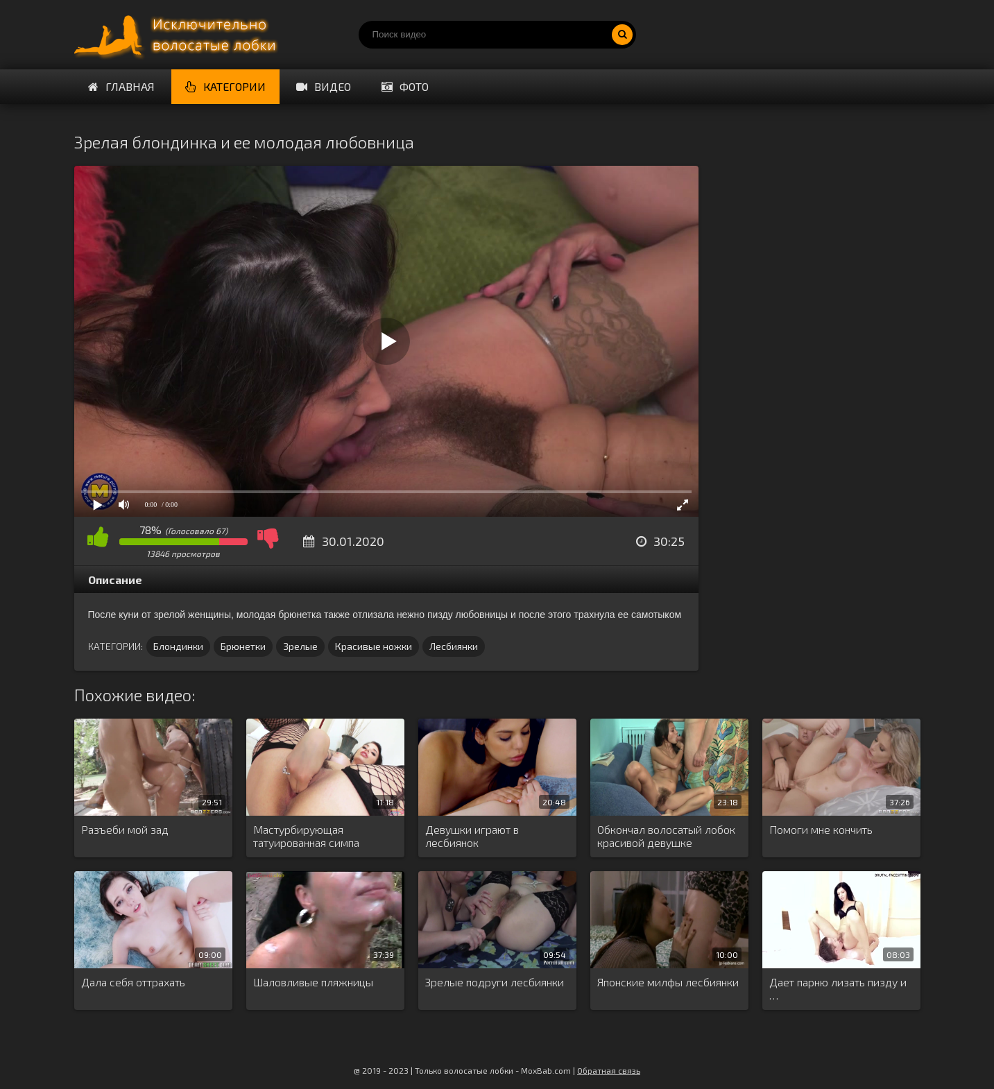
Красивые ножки (373, 646)
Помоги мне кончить (821, 829)
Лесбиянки (453, 646)
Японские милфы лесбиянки (668, 981)
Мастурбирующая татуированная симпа (306, 836)
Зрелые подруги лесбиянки (494, 981)
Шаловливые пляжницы (313, 981)
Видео (323, 86)
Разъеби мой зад (125, 829)
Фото (405, 86)
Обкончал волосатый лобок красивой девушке (666, 836)
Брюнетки (243, 646)
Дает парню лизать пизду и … (838, 988)
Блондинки (178, 646)
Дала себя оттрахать (133, 981)
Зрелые (300, 646)
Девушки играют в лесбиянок (472, 836)
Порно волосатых (178, 34)
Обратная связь (608, 1070)
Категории (225, 86)
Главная (121, 86)
